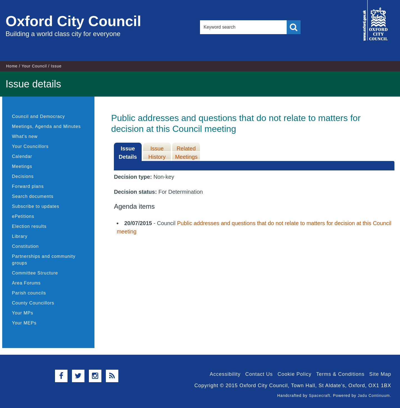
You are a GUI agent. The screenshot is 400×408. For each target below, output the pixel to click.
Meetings (22, 166)
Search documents (32, 196)
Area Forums (26, 283)
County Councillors (33, 303)
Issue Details (128, 152)
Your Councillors (30, 146)
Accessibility (225, 374)
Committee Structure (35, 273)
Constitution (25, 246)
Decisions (23, 176)
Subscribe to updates (35, 206)
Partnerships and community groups (44, 259)
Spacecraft (319, 395)
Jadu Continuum (374, 395)
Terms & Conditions (340, 374)
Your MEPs (24, 323)
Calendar (22, 156)
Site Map (380, 374)
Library (20, 236)
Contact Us (259, 374)
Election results (29, 226)
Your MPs (22, 313)
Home (12, 66)
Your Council (34, 66)
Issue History (157, 152)
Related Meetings (186, 152)
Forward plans (28, 186)
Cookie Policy (294, 374)
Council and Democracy (38, 116)
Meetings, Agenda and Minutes (46, 126)
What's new (25, 136)
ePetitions (23, 216)
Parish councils (29, 293)
